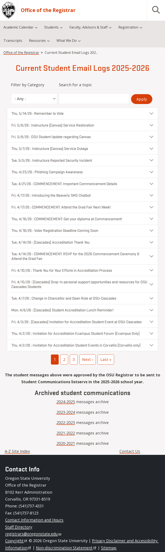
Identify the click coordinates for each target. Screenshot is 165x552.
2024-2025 (66, 401)
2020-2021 (66, 443)
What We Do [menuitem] (67, 40)
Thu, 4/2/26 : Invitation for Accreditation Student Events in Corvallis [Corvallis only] (76, 345)
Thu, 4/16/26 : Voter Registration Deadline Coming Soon (54, 230)
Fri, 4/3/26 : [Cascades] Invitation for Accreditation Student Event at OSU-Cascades (76, 321)
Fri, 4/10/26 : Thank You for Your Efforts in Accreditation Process (61, 270)
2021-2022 (66, 433)
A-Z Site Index (17, 451)
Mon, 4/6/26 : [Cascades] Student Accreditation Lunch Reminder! (62, 309)
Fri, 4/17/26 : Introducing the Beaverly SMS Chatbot (51, 195)
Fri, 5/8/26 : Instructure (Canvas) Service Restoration (52, 125)
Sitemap (108, 547)
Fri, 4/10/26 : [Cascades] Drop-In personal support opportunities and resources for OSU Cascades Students (79, 284)
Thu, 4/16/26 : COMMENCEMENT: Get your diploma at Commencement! (66, 218)
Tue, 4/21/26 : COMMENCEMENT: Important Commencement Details (64, 183)
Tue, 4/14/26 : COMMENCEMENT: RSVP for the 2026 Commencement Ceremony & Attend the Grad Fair (75, 256)
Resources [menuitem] (37, 40)
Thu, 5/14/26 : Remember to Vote (37, 113)
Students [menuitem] (51, 27)
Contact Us (129, 451)
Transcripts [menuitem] (12, 40)
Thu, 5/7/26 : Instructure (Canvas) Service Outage (49, 148)
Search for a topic (75, 84)
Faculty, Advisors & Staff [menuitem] (88, 27)
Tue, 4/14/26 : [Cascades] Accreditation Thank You (50, 242)
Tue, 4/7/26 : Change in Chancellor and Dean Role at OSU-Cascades (63, 298)
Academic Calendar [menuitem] (18, 27)
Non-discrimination (66, 547)
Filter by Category (27, 84)
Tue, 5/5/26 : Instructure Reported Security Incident (51, 160)
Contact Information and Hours (34, 519)
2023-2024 (66, 412)
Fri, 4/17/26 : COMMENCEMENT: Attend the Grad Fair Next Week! (61, 207)
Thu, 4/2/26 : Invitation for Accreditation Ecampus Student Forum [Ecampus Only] (75, 333)
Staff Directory (18, 526)
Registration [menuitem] (128, 27)
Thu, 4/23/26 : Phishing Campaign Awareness (47, 171)
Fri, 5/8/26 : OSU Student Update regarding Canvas (51, 136)
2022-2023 (66, 422)
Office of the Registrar (48, 10)
